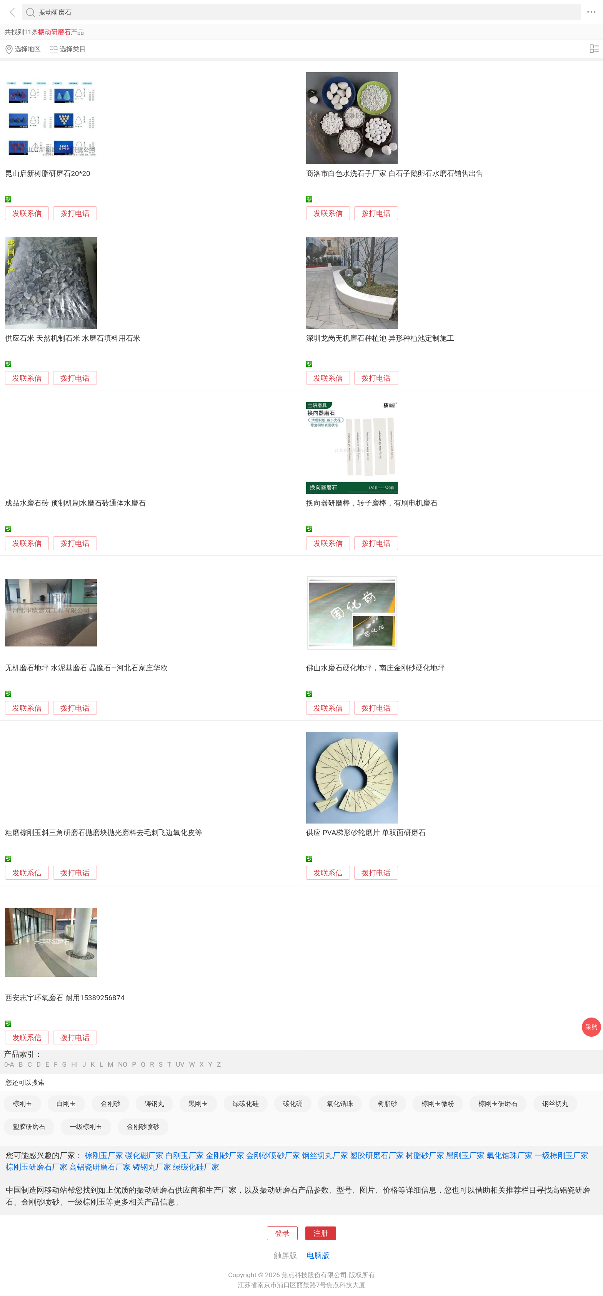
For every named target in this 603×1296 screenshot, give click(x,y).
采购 (591, 1027)
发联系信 (27, 213)
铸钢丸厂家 (152, 1167)
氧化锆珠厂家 (509, 1155)
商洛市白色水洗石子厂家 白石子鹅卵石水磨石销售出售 (394, 173)
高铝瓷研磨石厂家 (100, 1167)
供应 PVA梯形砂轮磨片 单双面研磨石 (366, 833)
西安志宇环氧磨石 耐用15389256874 (64, 998)
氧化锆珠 (340, 1103)
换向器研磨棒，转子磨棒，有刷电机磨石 (372, 503)
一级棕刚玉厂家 (561, 1155)
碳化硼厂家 (144, 1155)
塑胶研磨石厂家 (377, 1155)
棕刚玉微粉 (437, 1103)
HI (74, 1064)
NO (122, 1064)
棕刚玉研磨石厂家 (36, 1167)
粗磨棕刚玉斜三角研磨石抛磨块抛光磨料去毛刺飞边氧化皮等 (103, 833)
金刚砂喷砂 (143, 1126)
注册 (320, 1233)
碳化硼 (293, 1103)
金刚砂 (110, 1103)
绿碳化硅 (246, 1103)
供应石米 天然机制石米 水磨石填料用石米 (72, 338)
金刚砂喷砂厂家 (273, 1155)
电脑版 (318, 1255)
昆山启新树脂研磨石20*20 (47, 173)
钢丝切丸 (555, 1103)
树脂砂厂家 (425, 1155)
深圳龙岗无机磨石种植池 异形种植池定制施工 (380, 338)
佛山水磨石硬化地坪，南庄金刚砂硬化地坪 (375, 668)
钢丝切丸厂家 (325, 1155)
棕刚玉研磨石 (498, 1103)
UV (180, 1064)
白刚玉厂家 (184, 1155)
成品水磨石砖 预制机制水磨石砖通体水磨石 (75, 503)
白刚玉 (66, 1103)
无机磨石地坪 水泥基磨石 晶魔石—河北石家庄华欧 (86, 668)
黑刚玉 (198, 1103)
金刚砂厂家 (225, 1155)
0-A (9, 1064)
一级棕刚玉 (86, 1126)
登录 (282, 1233)
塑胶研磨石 (29, 1126)
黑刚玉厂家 (465, 1155)
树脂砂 (387, 1103)
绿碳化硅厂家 (196, 1167)
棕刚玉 (22, 1103)
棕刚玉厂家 (104, 1155)
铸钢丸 (154, 1103)
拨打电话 (75, 213)
